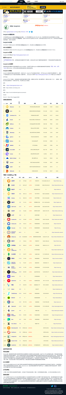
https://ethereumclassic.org (57, 254)
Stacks (13, 276)
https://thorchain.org (57, 293)
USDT (20, 189)
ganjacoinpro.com (11, 31)
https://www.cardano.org (57, 210)
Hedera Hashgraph (14, 272)
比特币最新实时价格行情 (31, 387)
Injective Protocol (13, 263)
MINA (20, 315)
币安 (52, 66)
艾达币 (13, 210)
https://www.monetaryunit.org (57, 328)
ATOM (20, 258)
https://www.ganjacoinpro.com (21, 55)
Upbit (11, 166)
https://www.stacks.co (57, 276)
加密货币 (20, 3)
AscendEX (12, 149)
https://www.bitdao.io (57, 297)
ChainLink (13, 223)
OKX (27, 31)
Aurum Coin (14, 340)
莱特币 (13, 241)
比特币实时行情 (23, 387)
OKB (20, 215)
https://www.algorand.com (57, 306)
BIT (20, 297)
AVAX (20, 219)
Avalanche (13, 219)
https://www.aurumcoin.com (57, 340)
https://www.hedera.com (57, 272)
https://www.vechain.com (57, 284)
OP (20, 280)
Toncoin (13, 228)
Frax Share (14, 323)
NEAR (20, 267)
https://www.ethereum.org (57, 185)
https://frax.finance (57, 323)
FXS (20, 323)
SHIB (20, 236)
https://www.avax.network (57, 219)
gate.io (11, 136)
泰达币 (13, 189)
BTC (20, 180)
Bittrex (11, 141)
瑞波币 (13, 202)
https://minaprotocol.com (57, 315)
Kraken (11, 128)
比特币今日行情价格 (7, 1)
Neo (12, 319)
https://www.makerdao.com (57, 249)
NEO (20, 319)
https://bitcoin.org (57, 180)
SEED (20, 345)
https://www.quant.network (57, 310)
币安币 (13, 193)
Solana (13, 198)
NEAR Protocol (13, 267)
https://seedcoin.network (57, 345)
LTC (20, 241)
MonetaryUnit (14, 327)
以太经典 (13, 254)
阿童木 (13, 258)
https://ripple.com (57, 202)
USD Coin (13, 206)
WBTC (20, 232)
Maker (12, 289)
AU (20, 340)
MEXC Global (13, 158)
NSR (20, 332)
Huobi (11, 119)
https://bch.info (57, 245)
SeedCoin (13, 345)
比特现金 (13, 245)
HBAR (20, 271)
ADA (20, 210)
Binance (23, 31)
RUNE (20, 293)
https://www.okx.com (57, 215)
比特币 (28, 1)
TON (20, 228)
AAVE (20, 302)
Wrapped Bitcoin (13, 232)
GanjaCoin (13, 336)
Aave (12, 302)
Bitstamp (12, 132)
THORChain (14, 293)
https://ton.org (57, 228)
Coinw (11, 153)
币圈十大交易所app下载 (15, 387)
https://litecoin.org (57, 241)
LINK (20, 223)
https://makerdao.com (57, 289)
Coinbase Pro (13, 115)
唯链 (12, 284)
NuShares (13, 332)
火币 (58, 66)
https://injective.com (57, 262)
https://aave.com (57, 302)
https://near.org (57, 267)
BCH (20, 245)
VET (20, 284)
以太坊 (36, 1)
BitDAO (13, 297)
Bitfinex (12, 124)
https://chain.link (57, 223)
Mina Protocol (13, 315)
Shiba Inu (13, 236)
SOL (20, 198)
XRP (20, 202)
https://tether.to (57, 189)
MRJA (20, 336)
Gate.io (5, 68)
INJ (20, 262)
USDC (20, 206)
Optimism (13, 280)
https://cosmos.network (57, 258)
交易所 (21, 1)
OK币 (12, 215)
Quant (12, 310)
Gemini (11, 162)
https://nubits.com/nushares (57, 332)
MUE (20, 327)
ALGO (20, 306)
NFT (24, 3)
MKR (20, 289)
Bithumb (12, 171)
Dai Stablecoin (13, 250)
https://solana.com (57, 198)
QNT (20, 310)
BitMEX (11, 145)
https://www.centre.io (57, 206)
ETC (20, 254)
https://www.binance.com (57, 193)
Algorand (13, 306)
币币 (28, 3)
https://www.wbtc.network (57, 232)
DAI (20, 249)
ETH (20, 185)
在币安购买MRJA (8, 60)
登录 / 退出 (62, 1)
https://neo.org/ (57, 319)
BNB (20, 193)
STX (20, 276)
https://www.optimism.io (57, 280)
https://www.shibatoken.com (57, 236)
